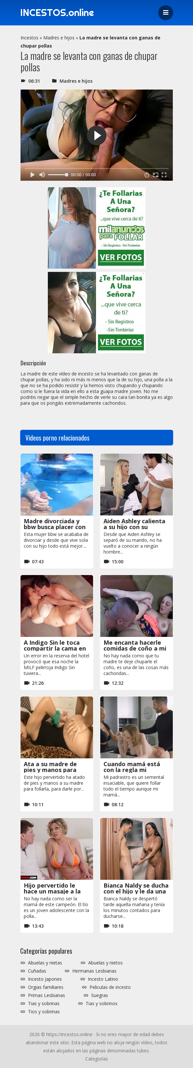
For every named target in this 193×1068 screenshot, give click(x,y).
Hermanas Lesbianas (94, 971)
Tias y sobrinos (101, 1003)
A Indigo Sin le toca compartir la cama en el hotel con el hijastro (57, 648)
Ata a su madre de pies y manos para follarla (50, 770)
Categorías (96, 1059)
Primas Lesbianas (46, 995)
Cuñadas (37, 971)
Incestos (29, 38)
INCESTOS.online (58, 13)
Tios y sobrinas (44, 1011)
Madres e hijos (59, 38)
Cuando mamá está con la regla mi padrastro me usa (131, 770)
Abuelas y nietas (45, 962)
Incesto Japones (45, 979)
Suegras (99, 995)
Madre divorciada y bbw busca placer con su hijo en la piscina (55, 527)
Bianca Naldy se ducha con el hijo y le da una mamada (136, 891)
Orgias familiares (45, 987)
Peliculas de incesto (110, 987)
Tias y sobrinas (44, 1003)
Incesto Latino (103, 979)
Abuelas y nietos (105, 962)
